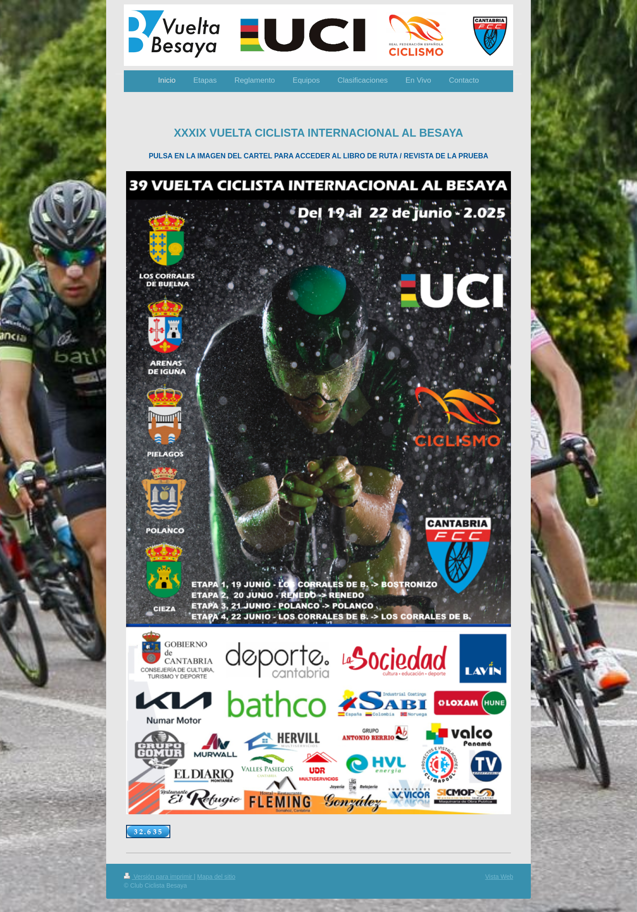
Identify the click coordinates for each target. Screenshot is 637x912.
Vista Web (499, 876)
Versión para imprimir (159, 876)
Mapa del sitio (216, 876)
